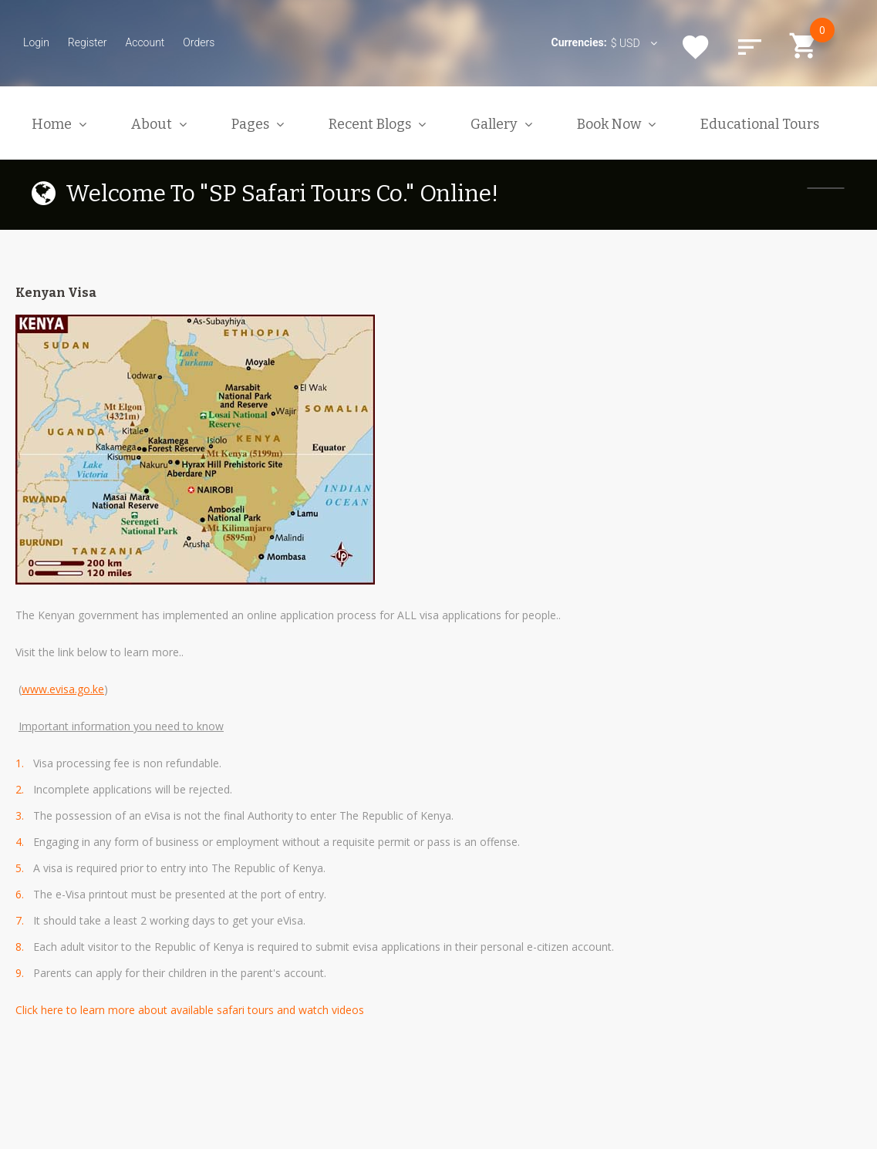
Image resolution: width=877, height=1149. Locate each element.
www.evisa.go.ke (63, 689)
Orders (198, 42)
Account (144, 42)
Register (87, 42)
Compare (749, 47)
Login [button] (36, 42)
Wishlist (695, 47)
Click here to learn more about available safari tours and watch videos (189, 1009)
